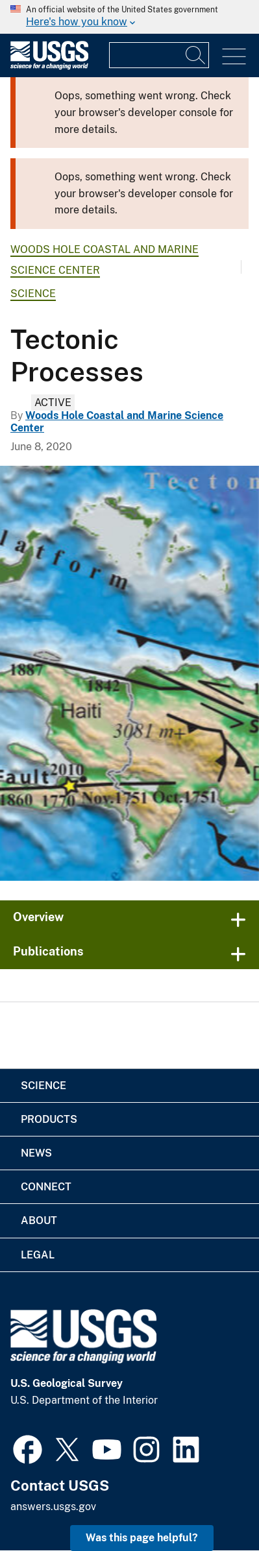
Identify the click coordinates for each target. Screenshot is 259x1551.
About (39, 1220)
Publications (48, 951)
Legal (38, 1255)
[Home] (49, 66)
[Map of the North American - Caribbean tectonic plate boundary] (129, 673)
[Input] (159, 55)
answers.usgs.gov (53, 1506)
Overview (38, 917)
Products (49, 1119)
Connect (46, 1187)
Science (33, 293)
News (36, 1153)
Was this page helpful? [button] (142, 1538)
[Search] (196, 55)
